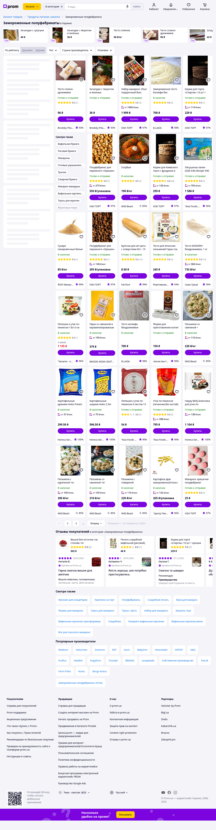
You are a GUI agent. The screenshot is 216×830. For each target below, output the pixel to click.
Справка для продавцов (72, 715)
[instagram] (175, 802)
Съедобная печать (158, 609)
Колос (81, 680)
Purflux (62, 670)
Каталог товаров (12, 16)
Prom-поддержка (16, 722)
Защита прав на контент (124, 735)
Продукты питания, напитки (44, 16)
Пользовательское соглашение (76, 762)
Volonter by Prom (170, 715)
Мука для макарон (186, 609)
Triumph (113, 670)
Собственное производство (178, 670)
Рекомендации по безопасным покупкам (30, 749)
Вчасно (165, 742)
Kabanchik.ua (168, 735)
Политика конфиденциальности (76, 769)
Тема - (72, 802)
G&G (192, 659)
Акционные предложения (21, 728)
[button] (70, 119)
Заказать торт (183, 620)
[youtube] (163, 802)
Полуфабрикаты (131, 609)
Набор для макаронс (156, 620)
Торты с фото (129, 620)
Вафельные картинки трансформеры (79, 630)
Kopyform (95, 670)
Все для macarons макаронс (74, 641)
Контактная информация (124, 728)
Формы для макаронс (70, 620)
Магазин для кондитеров (72, 609)
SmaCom (100, 659)
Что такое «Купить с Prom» (22, 735)
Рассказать (125, 824)
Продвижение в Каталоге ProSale (77, 735)
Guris (127, 659)
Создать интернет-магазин (73, 722)
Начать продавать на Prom (73, 728)
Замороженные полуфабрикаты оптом (80, 692)
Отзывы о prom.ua (120, 749)
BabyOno (142, 659)
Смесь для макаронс (102, 620)
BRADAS (129, 670)
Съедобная (114, 630)
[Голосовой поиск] (127, 6)
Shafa (164, 728)
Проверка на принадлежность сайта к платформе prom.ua (28, 757)
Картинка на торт (104, 609)
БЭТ (114, 659)
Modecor (63, 659)
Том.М (204, 670)
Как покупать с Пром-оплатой (24, 742)
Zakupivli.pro (168, 749)
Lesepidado (148, 670)
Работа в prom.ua (120, 722)
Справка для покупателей (21, 715)
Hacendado (161, 659)
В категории (54, 6)
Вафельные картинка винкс (187, 630)
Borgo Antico (99, 680)
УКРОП (179, 659)
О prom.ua (116, 715)
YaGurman (81, 659)
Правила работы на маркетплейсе (77, 776)
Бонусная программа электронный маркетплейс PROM (78, 784)
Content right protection (123, 742)
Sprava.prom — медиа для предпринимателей (73, 744)
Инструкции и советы (19, 765)
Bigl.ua (165, 722)
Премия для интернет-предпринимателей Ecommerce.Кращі (80, 754)
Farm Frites (64, 680)
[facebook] (169, 802)
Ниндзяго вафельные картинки (146, 630)
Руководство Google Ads (72, 792)
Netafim (78, 670)
